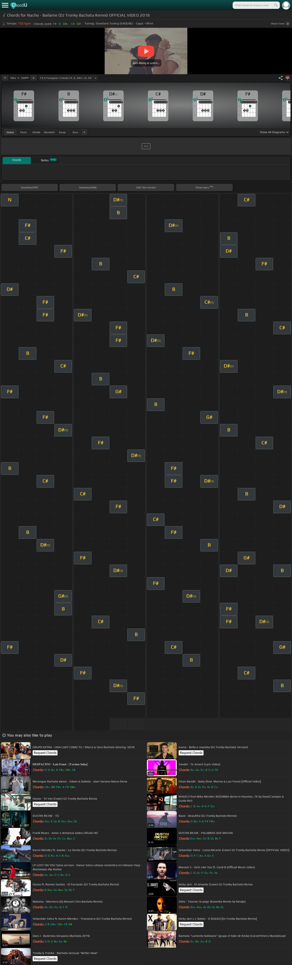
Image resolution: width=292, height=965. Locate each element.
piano (23, 132)
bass (75, 132)
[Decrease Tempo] (5, 78)
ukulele (36, 132)
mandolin (49, 132)
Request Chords (45, 753)
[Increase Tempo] (33, 78)
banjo (62, 132)
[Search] (275, 5)
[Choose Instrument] (84, 132)
